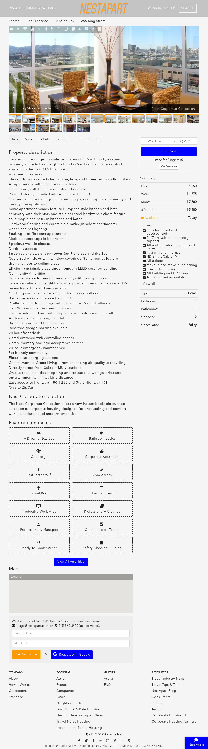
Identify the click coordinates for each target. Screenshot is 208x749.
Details (44, 139)
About (13, 678)
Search (187, 8)
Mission (154, 8)
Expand (16, 576)
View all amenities (70, 561)
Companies (65, 691)
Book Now (169, 151)
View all (149, 284)
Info (15, 139)
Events (61, 685)
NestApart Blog (164, 691)
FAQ (107, 685)
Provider (63, 139)
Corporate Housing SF (169, 715)
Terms (156, 709)
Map (28, 139)
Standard (16, 697)
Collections (18, 691)
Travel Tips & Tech (166, 685)
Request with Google (71, 654)
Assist (61, 678)
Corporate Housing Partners (174, 721)
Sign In (170, 8)
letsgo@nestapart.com (32, 626)
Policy (192, 325)
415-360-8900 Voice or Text (104, 734)
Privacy (157, 703)
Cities (61, 697)
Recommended (89, 139)
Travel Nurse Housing (73, 721)
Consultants (161, 697)
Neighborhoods (68, 703)
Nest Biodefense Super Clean (79, 715)
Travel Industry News (168, 678)
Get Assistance (169, 166)
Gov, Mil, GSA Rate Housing (78, 709)
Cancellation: (151, 325)
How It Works (19, 685)
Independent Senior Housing (79, 728)
